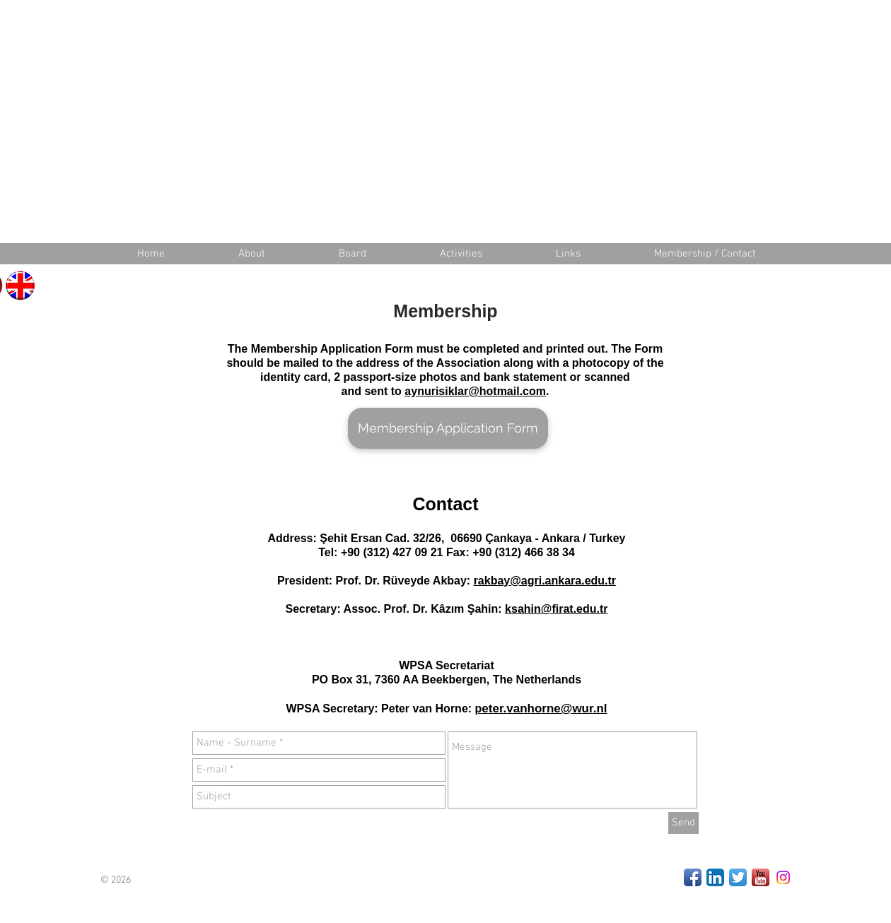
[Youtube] (760, 877)
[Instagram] (783, 877)
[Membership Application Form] (448, 428)
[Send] (683, 823)
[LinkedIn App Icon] (715, 877)
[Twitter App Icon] (738, 877)
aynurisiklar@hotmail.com (475, 391)
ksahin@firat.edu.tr (556, 609)
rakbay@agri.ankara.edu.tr (545, 581)
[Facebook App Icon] (692, 877)
